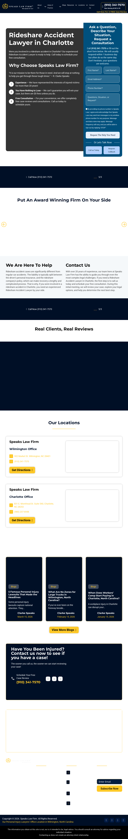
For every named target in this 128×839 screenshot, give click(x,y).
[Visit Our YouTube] (123, 820)
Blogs (64, 5)
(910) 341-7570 (28, 682)
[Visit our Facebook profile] (48, 679)
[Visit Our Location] (30, 456)
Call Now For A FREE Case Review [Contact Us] (112, 12)
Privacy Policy (45, 792)
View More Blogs (64, 630)
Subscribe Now (109, 788)
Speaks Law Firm (28, 818)
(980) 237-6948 (78, 796)
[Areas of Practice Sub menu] (60, 7)
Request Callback (111, 150)
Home (42, 771)
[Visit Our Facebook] (106, 820)
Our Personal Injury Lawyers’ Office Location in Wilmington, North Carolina (37, 822)
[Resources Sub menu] (76, 5)
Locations (81, 5)
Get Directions (22, 470)
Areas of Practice (50, 6)
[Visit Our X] (112, 820)
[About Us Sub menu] (45, 7)
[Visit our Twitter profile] (54, 679)
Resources (70, 5)
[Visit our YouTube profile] (60, 679)
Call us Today (93, 150)
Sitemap (43, 797)
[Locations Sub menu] (87, 5)
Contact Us (91, 6)
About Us (40, 6)
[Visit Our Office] (117, 820)
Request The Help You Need (102, 135)
